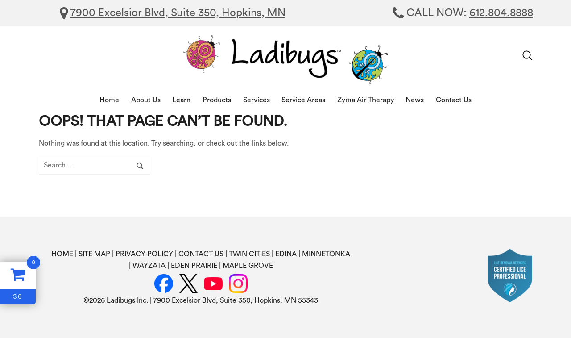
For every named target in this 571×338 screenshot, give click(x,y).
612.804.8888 (501, 13)
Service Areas (303, 100)
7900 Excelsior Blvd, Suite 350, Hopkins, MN (178, 13)
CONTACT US (200, 254)
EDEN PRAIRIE (194, 265)
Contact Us (454, 100)
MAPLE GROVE (248, 265)
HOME (62, 254)
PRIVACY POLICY (144, 254)
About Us (146, 100)
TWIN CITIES (249, 254)
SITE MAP (94, 254)
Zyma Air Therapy (365, 100)
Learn (181, 100)
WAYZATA (149, 265)
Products (217, 100)
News (414, 100)
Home (109, 100)
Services (256, 100)
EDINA (286, 254)
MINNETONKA (326, 254)
